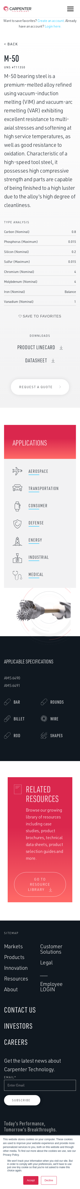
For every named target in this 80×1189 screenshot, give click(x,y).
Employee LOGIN (51, 987)
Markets (13, 946)
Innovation (16, 967)
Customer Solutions (51, 949)
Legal (46, 962)
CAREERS (16, 1042)
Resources (16, 978)
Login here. (53, 26)
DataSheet (36, 362)
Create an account (51, 20)
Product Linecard (36, 349)
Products (14, 957)
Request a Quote (36, 388)
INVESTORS (18, 1025)
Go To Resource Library (39, 886)
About (11, 989)
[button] (70, 9)
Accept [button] (31, 1180)
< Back (11, 44)
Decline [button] (49, 1180)
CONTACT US (20, 1009)
